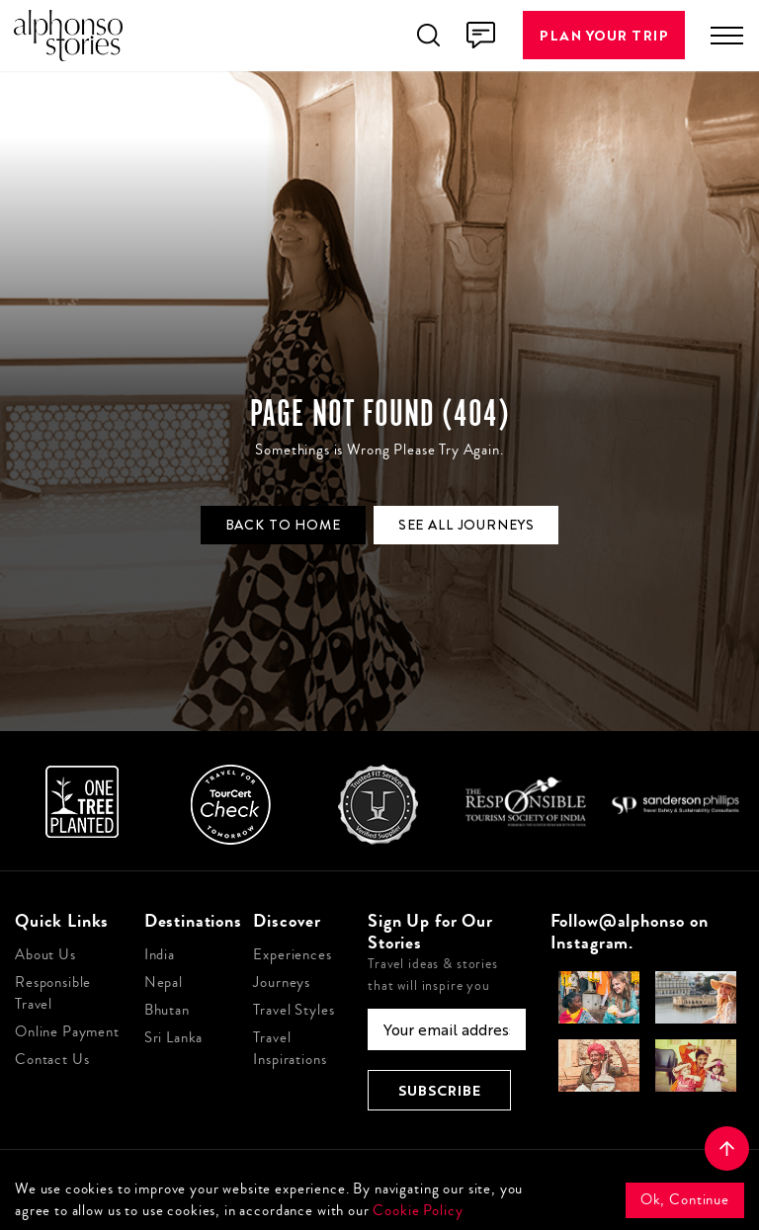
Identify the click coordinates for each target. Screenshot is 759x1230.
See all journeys (466, 524)
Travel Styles (293, 1010)
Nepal (163, 982)
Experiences (292, 954)
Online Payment (67, 1032)
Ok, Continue (684, 1199)
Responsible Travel (53, 993)
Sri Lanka (174, 1037)
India (159, 954)
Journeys (281, 982)
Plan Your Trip (604, 35)
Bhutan (167, 1010)
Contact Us (52, 1059)
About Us (45, 954)
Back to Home (283, 524)
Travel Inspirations (289, 1048)
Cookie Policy (418, 1210)
